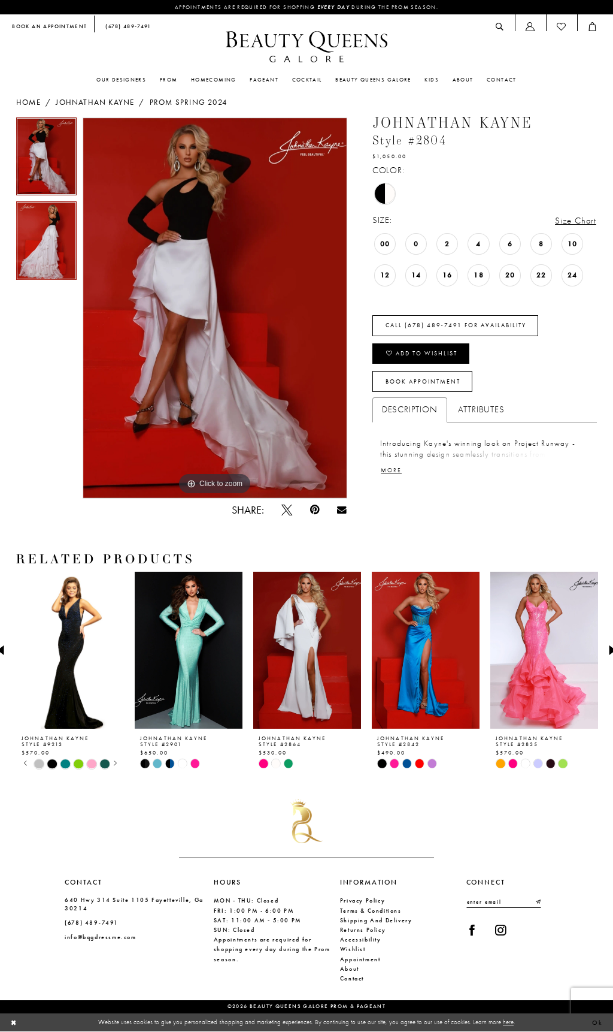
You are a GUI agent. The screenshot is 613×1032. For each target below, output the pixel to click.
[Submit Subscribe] (537, 902)
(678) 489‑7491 (92, 923)
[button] (530, 26)
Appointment (360, 959)
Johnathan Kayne (95, 102)
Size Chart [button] (575, 221)
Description (410, 409)
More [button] (391, 470)
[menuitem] (50, 27)
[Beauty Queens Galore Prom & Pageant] (306, 46)
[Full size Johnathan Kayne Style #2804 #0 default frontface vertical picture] (215, 308)
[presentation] (70, 650)
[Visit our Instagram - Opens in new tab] (500, 930)
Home (28, 102)
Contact (352, 978)
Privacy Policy (363, 900)
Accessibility (360, 939)
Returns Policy (363, 930)
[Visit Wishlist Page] (561, 26)
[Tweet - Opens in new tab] (286, 510)
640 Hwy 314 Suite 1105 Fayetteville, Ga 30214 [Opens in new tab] (134, 904)
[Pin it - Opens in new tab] (314, 510)
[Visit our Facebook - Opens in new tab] (472, 930)
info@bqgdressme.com (100, 937)
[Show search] (500, 26)
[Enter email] (503, 902)
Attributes (481, 409)
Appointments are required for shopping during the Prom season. (306, 7)
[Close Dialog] (13, 1023)
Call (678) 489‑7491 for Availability (456, 325)
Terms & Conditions (371, 911)
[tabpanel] (46, 159)
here (508, 1022)
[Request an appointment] (50, 27)
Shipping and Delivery (376, 920)
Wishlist (353, 949)
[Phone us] (126, 27)
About (349, 969)
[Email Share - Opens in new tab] (341, 510)
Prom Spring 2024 (188, 102)
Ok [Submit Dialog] (597, 1022)
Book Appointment (423, 381)
